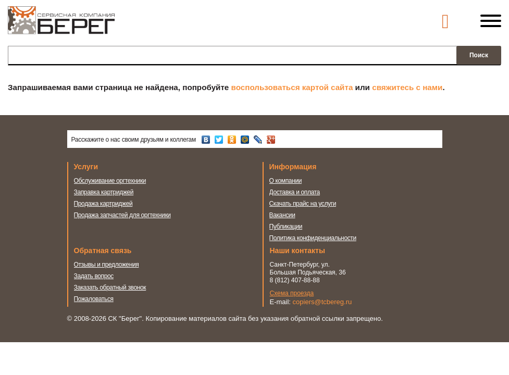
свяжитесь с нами (407, 87)
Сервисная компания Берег (61, 25)
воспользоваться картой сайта (292, 87)
